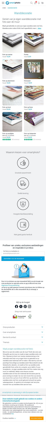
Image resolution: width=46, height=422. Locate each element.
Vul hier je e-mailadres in (11, 251)
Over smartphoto (9, 332)
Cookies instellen (9, 418)
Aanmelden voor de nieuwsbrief (14, 258)
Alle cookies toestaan (36, 418)
